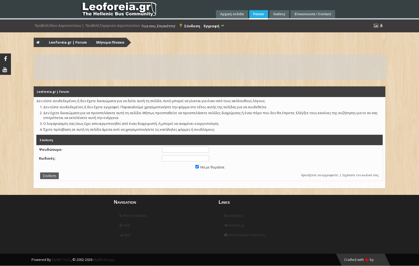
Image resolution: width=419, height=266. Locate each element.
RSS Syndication (133, 216)
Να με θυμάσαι (209, 167)
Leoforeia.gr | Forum (68, 42)
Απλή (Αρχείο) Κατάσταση (244, 235)
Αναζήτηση (233, 216)
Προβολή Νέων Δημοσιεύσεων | (59, 26)
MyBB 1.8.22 (61, 259)
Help (124, 225)
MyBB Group (103, 259)
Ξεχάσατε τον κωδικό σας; (360, 175)
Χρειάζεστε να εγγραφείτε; (320, 175)
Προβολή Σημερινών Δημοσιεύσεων (113, 26)
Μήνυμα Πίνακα (110, 42)
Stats (125, 235)
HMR (378, 259)
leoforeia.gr (234, 225)
